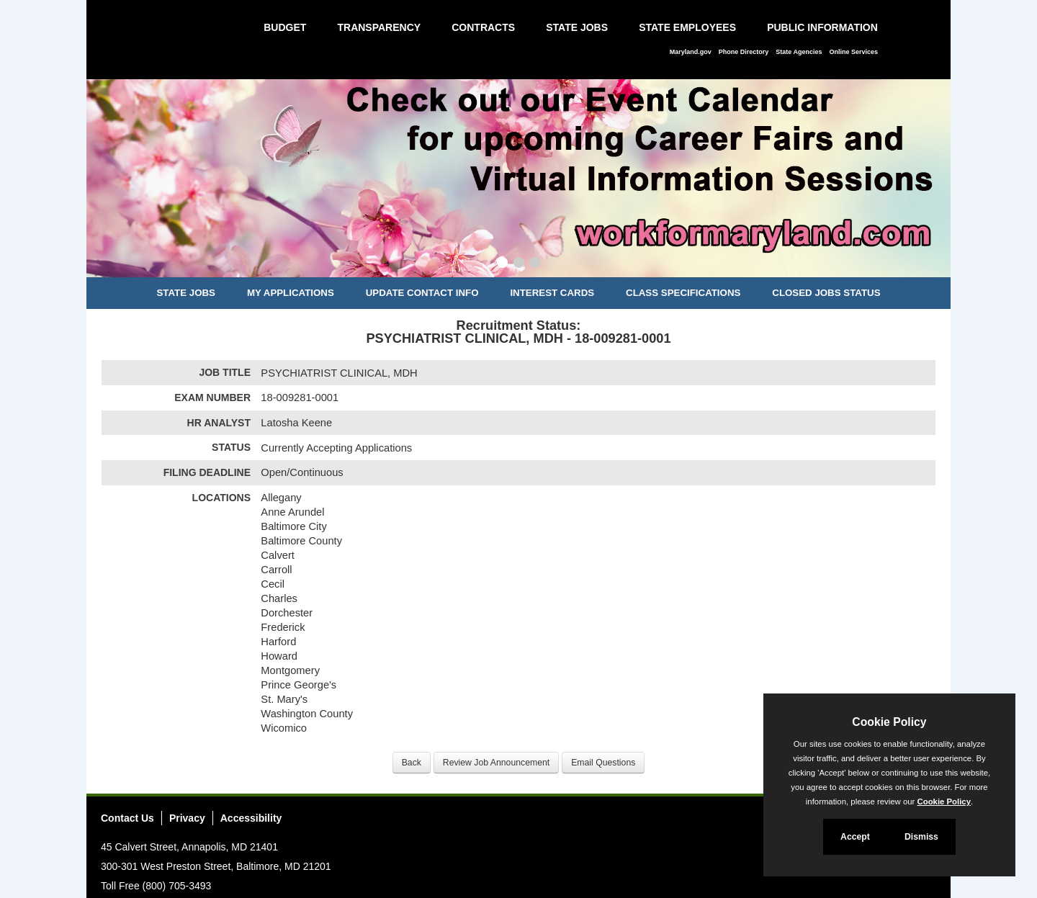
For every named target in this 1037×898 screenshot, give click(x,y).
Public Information (822, 27)
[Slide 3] (535, 264)
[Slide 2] (519, 264)
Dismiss (921, 837)
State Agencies (799, 51)
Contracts (483, 27)
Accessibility (251, 818)
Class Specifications (683, 292)
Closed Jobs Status (826, 292)
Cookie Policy (889, 722)
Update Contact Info (422, 292)
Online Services (853, 51)
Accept (855, 837)
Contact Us (127, 818)
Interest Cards (552, 292)
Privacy (187, 818)
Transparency (379, 27)
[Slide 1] (502, 264)
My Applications (290, 292)
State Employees (687, 27)
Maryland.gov (690, 51)
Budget (285, 27)
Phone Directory (744, 51)
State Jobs (577, 27)
